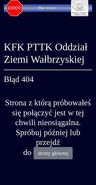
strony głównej (53, 153)
